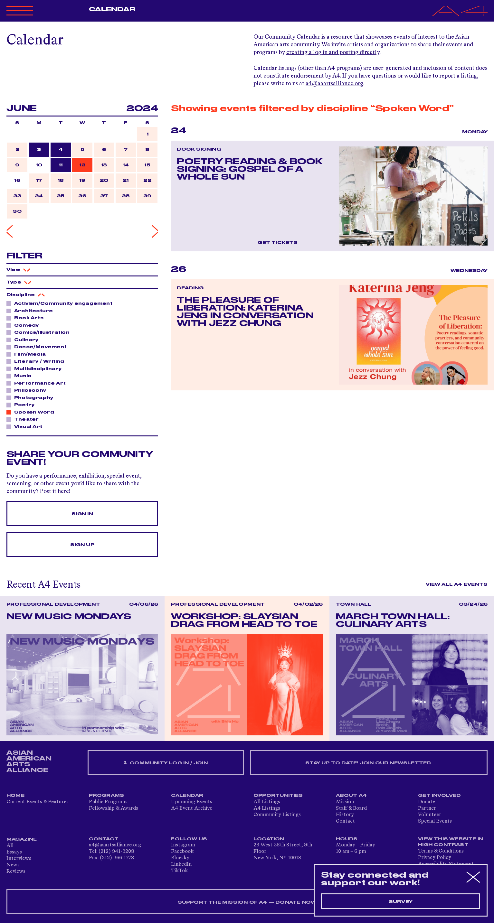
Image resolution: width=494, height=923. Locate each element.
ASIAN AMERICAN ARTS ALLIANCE (29, 761)
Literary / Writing (37, 361)
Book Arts (27, 317)
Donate (426, 802)
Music (20, 375)
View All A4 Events (457, 584)
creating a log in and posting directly (332, 52)
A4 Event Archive (191, 808)
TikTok (179, 870)
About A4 (351, 795)
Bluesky (180, 858)
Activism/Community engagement (61, 303)
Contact (345, 821)
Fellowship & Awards (113, 808)
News (13, 865)
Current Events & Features (37, 802)
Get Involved (439, 795)
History (345, 814)
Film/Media (28, 354)
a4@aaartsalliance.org (334, 84)
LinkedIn (181, 864)
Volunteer (429, 814)
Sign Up (82, 545)
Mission (345, 802)
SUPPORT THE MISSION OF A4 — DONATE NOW (247, 902)
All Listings (266, 802)
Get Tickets (278, 243)
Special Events (435, 821)
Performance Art (38, 383)
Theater (24, 419)
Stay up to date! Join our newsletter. (368, 763)
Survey (401, 902)
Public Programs (108, 802)
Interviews (18, 858)
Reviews (15, 871)
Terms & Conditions (441, 851)
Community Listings (277, 814)
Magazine (21, 839)
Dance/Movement (38, 346)
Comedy (24, 325)
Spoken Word (32, 412)
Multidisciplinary (36, 368)
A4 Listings (266, 808)
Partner (427, 808)
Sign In (82, 514)
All (10, 845)
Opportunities (278, 795)
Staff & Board (351, 808)
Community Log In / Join (165, 763)
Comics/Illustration (40, 332)
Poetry (22, 404)
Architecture (31, 310)
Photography (31, 397)
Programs (106, 795)
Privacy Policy (434, 857)
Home (15, 795)
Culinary (24, 339)
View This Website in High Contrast (450, 842)
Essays (14, 852)
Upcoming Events (191, 802)
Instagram (183, 845)
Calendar (112, 9)
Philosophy (28, 390)
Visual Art (26, 426)
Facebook (182, 851)
